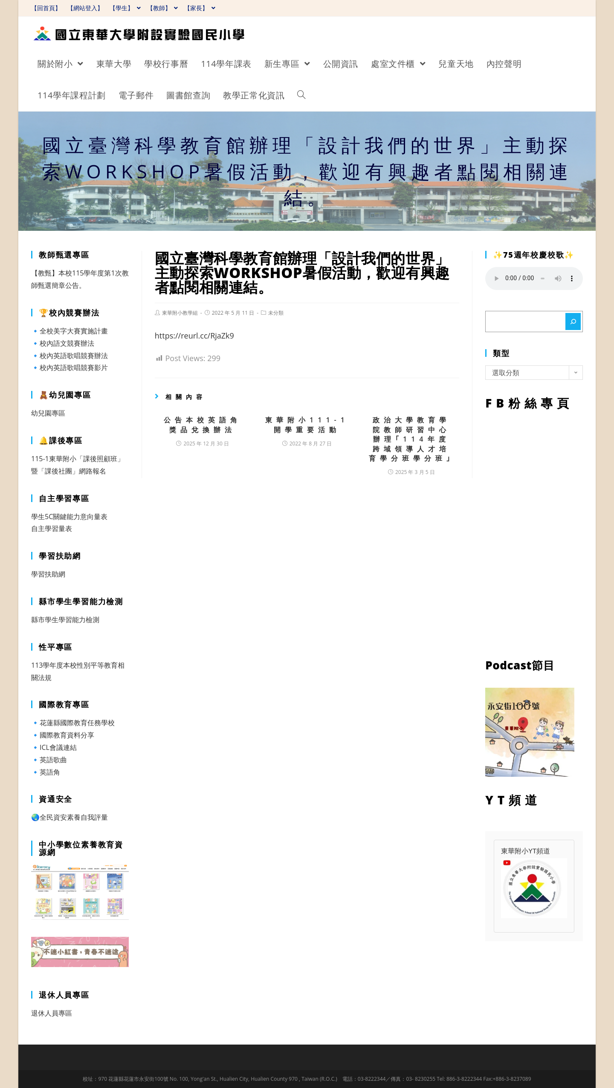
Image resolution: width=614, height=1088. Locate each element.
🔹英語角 (45, 772)
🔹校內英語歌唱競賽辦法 (69, 355)
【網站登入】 (85, 8)
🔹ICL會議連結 (54, 747)
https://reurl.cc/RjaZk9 (194, 335)
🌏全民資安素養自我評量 (69, 817)
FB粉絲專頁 (534, 532)
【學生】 (125, 8)
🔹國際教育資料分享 (62, 735)
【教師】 (162, 8)
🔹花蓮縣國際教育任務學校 (73, 722)
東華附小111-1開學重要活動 (307, 424)
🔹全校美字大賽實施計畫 (69, 331)
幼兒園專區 (48, 413)
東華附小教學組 (180, 312)
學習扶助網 (48, 574)
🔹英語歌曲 (49, 759)
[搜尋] (573, 321)
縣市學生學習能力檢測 (65, 619)
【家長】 (199, 8)
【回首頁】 (46, 8)
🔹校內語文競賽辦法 (62, 343)
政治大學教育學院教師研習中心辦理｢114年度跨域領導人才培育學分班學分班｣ (411, 439)
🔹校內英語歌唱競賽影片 (69, 367)
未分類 (276, 312)
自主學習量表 (51, 528)
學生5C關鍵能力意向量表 (69, 516)
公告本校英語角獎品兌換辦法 (202, 424)
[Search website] (301, 95)
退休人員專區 (51, 1013)
